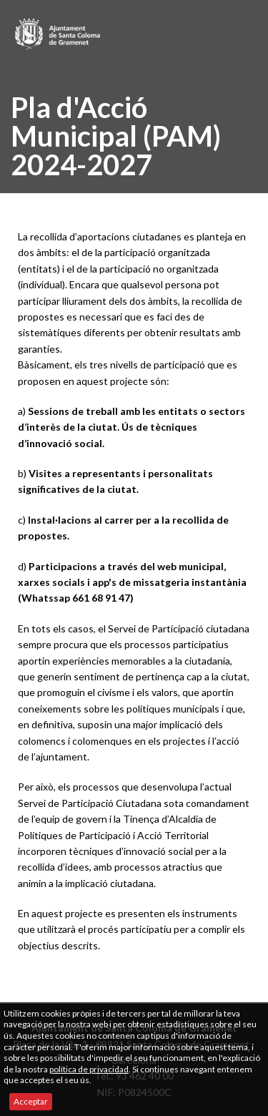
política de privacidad (89, 1069)
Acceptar (31, 1101)
